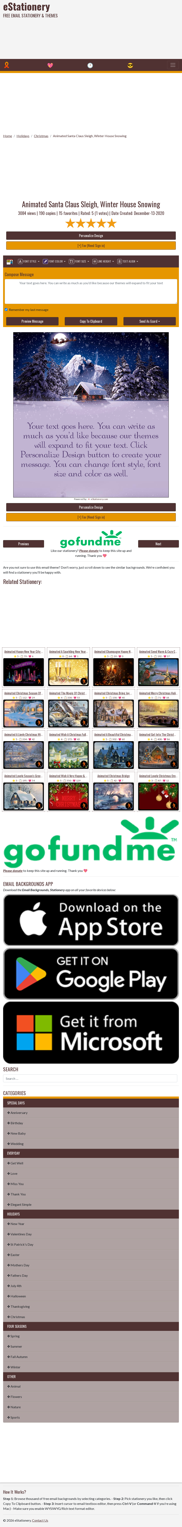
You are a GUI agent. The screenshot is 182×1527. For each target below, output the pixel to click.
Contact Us (40, 1520)
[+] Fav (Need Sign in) (91, 245)
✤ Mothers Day (18, 1265)
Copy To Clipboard (91, 321)
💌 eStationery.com (97, 499)
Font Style (27, 261)
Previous (23, 543)
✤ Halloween (16, 1296)
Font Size (78, 261)
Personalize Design (91, 235)
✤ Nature (14, 1407)
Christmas (41, 136)
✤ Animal (13, 1386)
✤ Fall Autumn (17, 1357)
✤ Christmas (16, 1317)
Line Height (102, 261)
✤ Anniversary (17, 1113)
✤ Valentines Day (19, 1234)
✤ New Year (15, 1224)
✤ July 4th (14, 1286)
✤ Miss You (15, 1184)
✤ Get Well (15, 1163)
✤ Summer (14, 1346)
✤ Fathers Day (17, 1275)
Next (158, 543)
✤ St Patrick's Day (20, 1244)
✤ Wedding (15, 1144)
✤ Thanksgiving (18, 1306)
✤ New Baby (16, 1133)
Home (7, 136)
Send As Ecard (148, 321)
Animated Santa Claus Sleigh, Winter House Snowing (90, 136)
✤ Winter (13, 1367)
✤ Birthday (15, 1123)
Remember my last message (27, 310)
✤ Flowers (14, 1397)
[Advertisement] (123, 29)
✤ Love (12, 1173)
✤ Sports (13, 1417)
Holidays (23, 136)
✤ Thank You (16, 1194)
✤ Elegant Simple (19, 1204)
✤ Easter (13, 1255)
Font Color (53, 261)
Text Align (126, 261)
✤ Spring (13, 1336)
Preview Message (32, 321)
